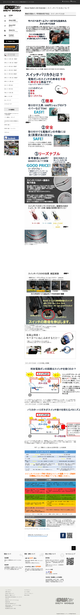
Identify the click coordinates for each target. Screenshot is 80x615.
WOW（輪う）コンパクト (10, 128)
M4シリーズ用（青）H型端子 (10, 74)
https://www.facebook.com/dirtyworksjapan (37, 536)
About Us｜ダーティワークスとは (11, 600)
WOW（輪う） (7, 124)
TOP (74, 548)
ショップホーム (8, 589)
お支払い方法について (9, 593)
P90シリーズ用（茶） (9, 92)
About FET (14, 26)
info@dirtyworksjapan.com (53, 526)
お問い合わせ (7, 591)
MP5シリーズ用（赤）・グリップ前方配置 (35, 489)
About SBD (14, 21)
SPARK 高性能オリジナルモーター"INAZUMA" (11, 114)
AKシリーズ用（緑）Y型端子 (10, 66)
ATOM (28, 595)
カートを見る (27, 591)
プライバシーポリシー (28, 593)
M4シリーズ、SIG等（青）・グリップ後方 (35, 483)
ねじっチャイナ (7, 100)
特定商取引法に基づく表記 (10, 608)
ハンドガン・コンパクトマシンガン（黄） (35, 502)
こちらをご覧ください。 (44, 528)
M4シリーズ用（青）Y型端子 (10, 70)
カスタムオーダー (8, 103)
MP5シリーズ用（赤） (9, 81)
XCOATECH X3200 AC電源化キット (11, 121)
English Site (11, 41)
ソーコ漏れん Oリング (9, 117)
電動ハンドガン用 (8, 96)
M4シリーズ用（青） (8, 88)
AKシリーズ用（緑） (8, 85)
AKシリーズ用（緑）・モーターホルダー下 (35, 495)
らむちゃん (6, 132)
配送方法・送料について (10, 595)
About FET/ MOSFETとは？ (10, 603)
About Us (14, 30)
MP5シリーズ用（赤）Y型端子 (10, 62)
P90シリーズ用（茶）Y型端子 (10, 59)
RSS (25, 595)
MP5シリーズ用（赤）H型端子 (11, 77)
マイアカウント (67, 1)
